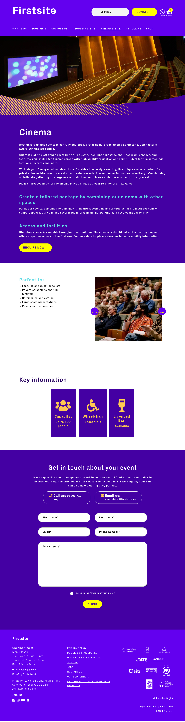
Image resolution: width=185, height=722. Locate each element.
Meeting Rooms (99, 208)
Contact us (74, 673)
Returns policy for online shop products (88, 685)
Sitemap (72, 663)
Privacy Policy (76, 649)
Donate (142, 12)
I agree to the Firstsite (95, 594)
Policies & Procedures (82, 654)
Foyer (63, 213)
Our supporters (78, 678)
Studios (119, 208)
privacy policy (107, 594)
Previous (95, 311)
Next (162, 311)
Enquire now (34, 247)
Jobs (70, 668)
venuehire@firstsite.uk (120, 499)
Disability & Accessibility (84, 659)
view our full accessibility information (132, 236)
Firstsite (34, 11)
